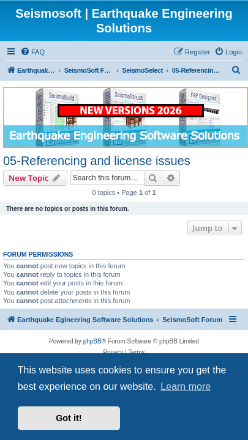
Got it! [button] (68, 418)
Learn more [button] (185, 386)
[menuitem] (32, 52)
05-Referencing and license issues (96, 160)
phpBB (92, 341)
